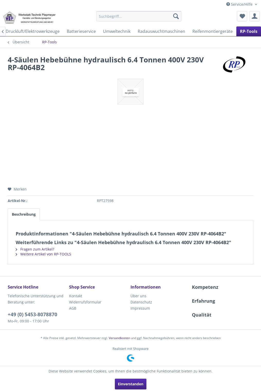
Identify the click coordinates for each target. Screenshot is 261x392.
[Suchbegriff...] (138, 16)
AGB (72, 308)
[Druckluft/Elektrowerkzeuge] (32, 31)
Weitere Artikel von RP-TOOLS (43, 254)
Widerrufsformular (85, 302)
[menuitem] (138, 16)
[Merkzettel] (242, 16)
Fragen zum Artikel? (35, 249)
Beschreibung (24, 214)
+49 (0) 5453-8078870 (32, 314)
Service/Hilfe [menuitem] (240, 4)
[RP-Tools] (248, 31)
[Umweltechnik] (116, 31)
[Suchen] (176, 16)
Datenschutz (141, 302)
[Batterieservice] (81, 31)
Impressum (140, 308)
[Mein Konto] (254, 16)
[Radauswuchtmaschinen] (161, 31)
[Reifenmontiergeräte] (212, 31)
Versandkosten (119, 338)
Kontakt (75, 295)
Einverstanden (130, 383)
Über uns (138, 295)
